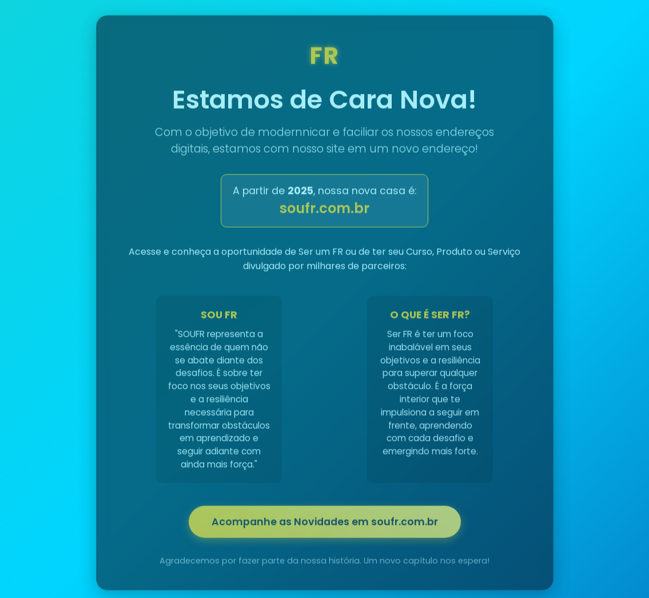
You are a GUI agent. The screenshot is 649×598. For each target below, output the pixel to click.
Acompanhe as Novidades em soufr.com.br (325, 524)
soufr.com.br (324, 210)
